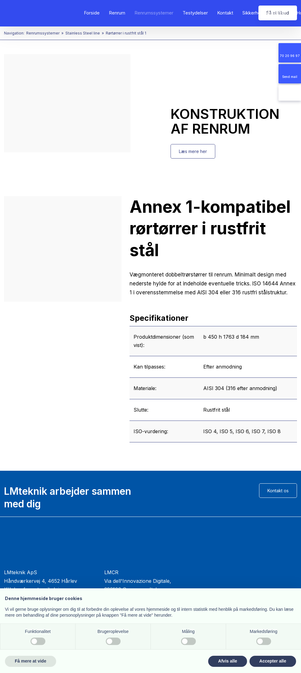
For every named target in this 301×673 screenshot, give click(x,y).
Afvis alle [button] (227, 661)
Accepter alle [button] (272, 661)
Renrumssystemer (153, 13)
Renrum (117, 13)
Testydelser (195, 13)
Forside (92, 13)
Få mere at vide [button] (30, 661)
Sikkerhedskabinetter (264, 13)
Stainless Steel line (83, 33)
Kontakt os (278, 490)
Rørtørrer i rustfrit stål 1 (126, 33)
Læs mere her (193, 151)
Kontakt (225, 13)
